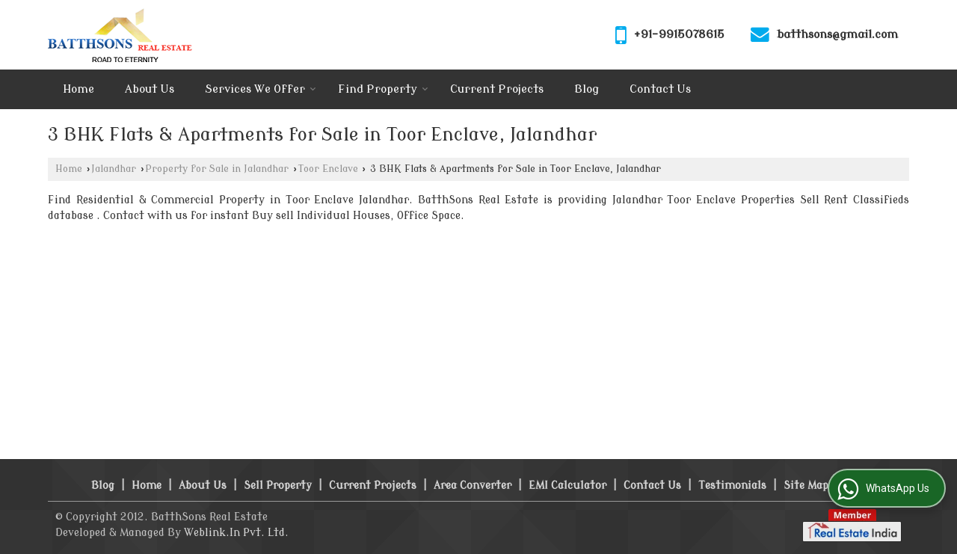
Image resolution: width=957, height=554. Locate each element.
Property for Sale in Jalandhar (217, 169)
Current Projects (497, 89)
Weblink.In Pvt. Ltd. (236, 532)
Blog (586, 89)
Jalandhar (113, 169)
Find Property (383, 89)
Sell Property (278, 485)
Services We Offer (260, 89)
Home (78, 89)
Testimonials (732, 485)
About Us (149, 89)
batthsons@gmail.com (837, 34)
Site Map (806, 485)
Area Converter (472, 485)
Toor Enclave (328, 169)
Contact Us (660, 89)
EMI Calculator (567, 485)
